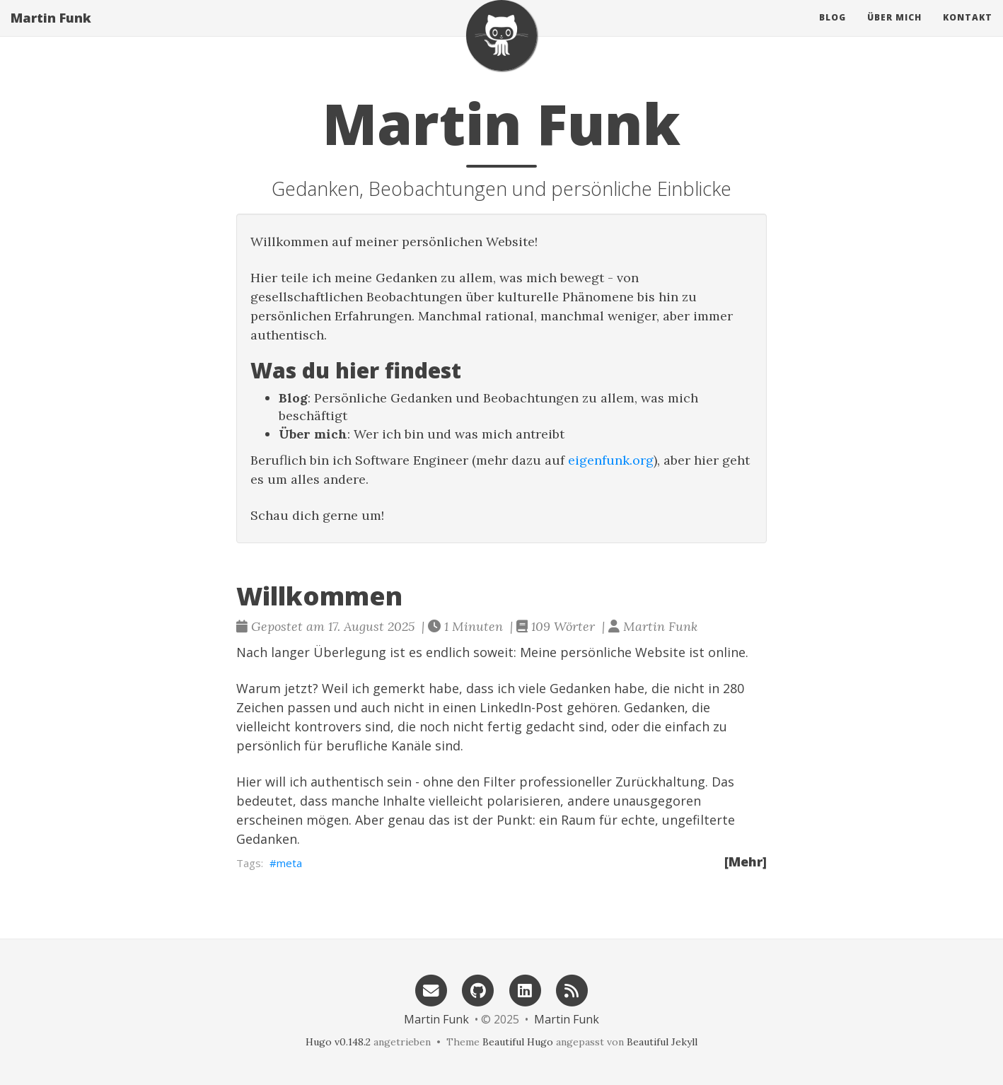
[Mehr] (745, 861)
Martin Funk (51, 31)
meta (289, 863)
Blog (832, 31)
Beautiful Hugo (517, 1041)
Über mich (894, 31)
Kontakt (967, 31)
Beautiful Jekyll (662, 1041)
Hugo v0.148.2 (338, 1041)
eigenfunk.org (611, 460)
